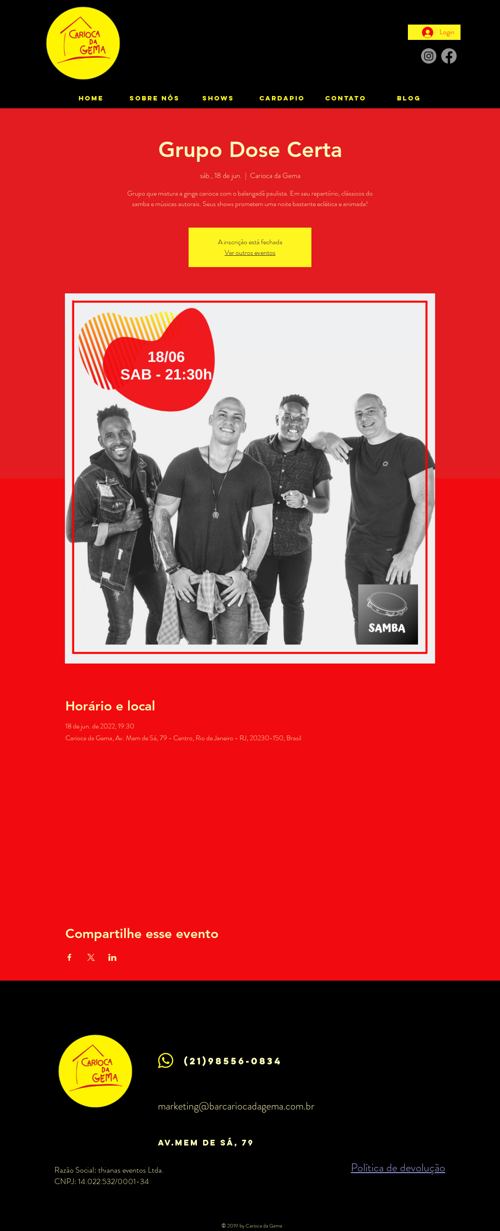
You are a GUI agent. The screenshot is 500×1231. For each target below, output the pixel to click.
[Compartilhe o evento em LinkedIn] (112, 957)
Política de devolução (398, 1168)
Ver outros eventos (250, 252)
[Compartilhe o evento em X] (91, 957)
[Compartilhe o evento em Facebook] (69, 957)
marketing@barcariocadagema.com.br (236, 1106)
